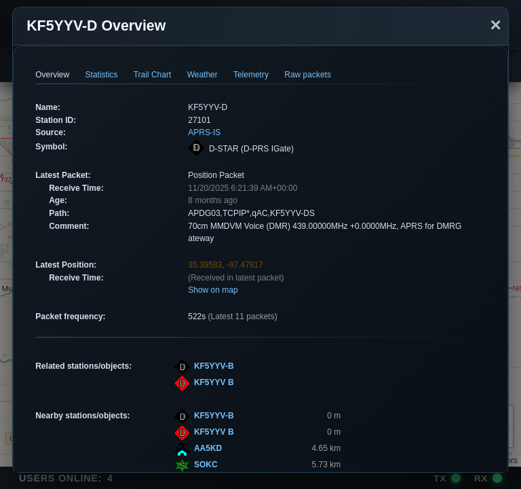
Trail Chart (153, 74)
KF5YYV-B (214, 366)
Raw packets (307, 74)
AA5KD (208, 448)
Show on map (212, 290)
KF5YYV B (214, 382)
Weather (202, 74)
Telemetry (251, 74)
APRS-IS (204, 132)
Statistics (101, 74)
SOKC (206, 464)
